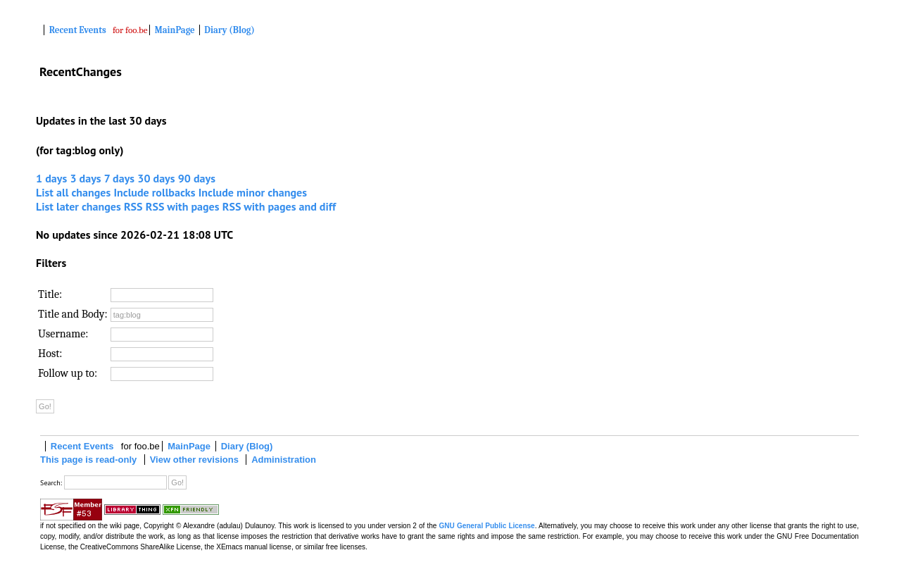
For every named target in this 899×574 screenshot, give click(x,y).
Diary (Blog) (229, 30)
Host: (50, 353)
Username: (63, 333)
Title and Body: (73, 314)
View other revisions (194, 459)
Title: (50, 294)
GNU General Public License (487, 526)
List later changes (78, 206)
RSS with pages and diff (279, 206)
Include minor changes (253, 192)
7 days (119, 178)
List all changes (73, 192)
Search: (51, 482)
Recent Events (77, 30)
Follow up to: (67, 373)
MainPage (175, 30)
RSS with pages (183, 206)
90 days (196, 178)
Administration (283, 459)
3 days (85, 178)
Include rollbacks (154, 192)
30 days (156, 178)
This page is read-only (88, 459)
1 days (51, 178)
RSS (133, 206)
